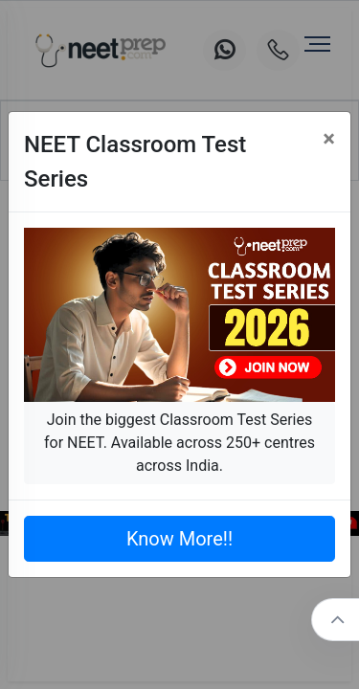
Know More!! (179, 538)
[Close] (328, 139)
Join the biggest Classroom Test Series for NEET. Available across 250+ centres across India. (179, 443)
